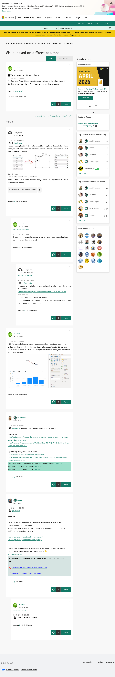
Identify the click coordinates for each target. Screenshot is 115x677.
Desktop (68, 43)
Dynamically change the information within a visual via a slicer (42, 291)
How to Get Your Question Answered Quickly (88, 124)
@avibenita (18, 143)
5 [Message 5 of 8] (14, 394)
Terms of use (99, 662)
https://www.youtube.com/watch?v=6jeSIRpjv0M (26, 454)
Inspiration (48, 18)
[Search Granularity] (49, 28)
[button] (51, 58)
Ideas (58, 18)
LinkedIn (18, 554)
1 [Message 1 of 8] (14, 96)
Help (96, 23)
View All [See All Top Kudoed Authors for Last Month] (82, 220)
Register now (75, 35)
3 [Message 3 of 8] (19, 625)
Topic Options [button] (64, 58)
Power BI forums (14, 43)
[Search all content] (86, 28)
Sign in (89, 23)
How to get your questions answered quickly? (25, 540)
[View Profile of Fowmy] (19, 500)
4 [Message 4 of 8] (14, 477)
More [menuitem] (85, 18)
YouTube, (11, 554)
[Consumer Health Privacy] (29, 670)
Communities (68, 18)
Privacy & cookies (86, 662)
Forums (38, 18)
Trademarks (110, 662)
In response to (21, 229)
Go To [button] (104, 23)
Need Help (18, 91)
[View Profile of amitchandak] (21, 417)
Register (81, 23)
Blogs (78, 18)
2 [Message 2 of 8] (14, 582)
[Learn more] (85, 98)
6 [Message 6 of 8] (14, 201)
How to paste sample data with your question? (25, 537)
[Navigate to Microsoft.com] (8, 17)
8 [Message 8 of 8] (24, 310)
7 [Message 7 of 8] (19, 247)
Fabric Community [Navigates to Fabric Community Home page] (25, 17)
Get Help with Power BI (49, 43)
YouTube (58, 463)
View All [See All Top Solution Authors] (82, 173)
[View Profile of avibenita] (16, 68)
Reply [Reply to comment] (66, 209)
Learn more (6, 11)
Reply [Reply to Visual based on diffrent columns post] (66, 104)
